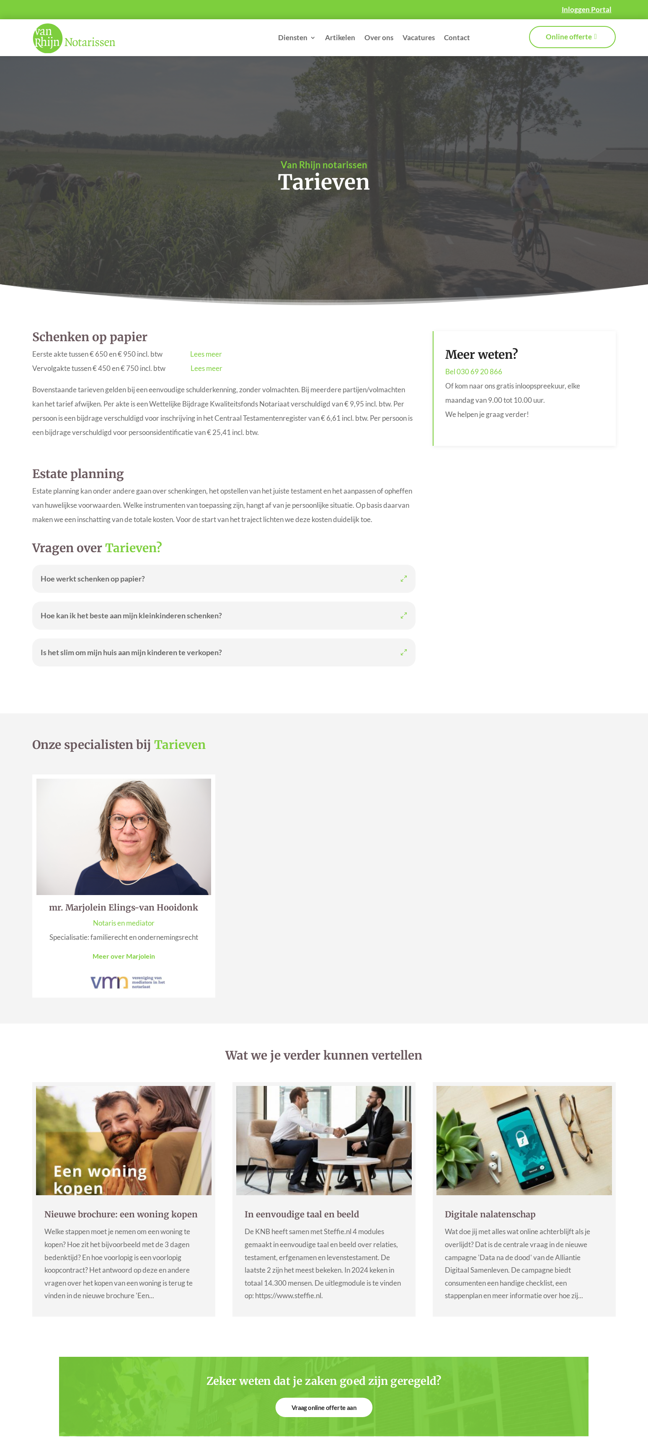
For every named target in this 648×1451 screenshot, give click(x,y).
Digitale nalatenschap (490, 1214)
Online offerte (569, 36)
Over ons (378, 37)
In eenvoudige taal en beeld (302, 1214)
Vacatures (419, 37)
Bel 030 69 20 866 (473, 371)
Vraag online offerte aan (324, 1407)
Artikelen (340, 37)
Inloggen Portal (587, 9)
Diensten (292, 37)
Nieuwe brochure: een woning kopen (121, 1214)
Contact (457, 37)
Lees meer (206, 354)
